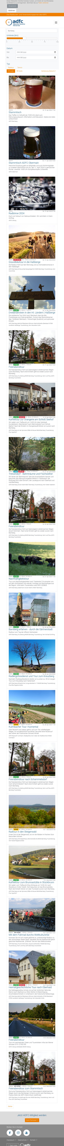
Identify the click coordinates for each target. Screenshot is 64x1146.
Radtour (11, 68)
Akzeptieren (12, 6)
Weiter (10, 1106)
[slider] (24, 38)
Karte (19, 71)
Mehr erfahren (43, 3)
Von (8, 52)
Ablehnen (11, 10)
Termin (19, 68)
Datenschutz (23, 1140)
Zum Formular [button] (32, 1120)
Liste (11, 71)
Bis (8, 57)
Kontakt (33, 1140)
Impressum (12, 1140)
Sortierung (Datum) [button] (48, 71)
